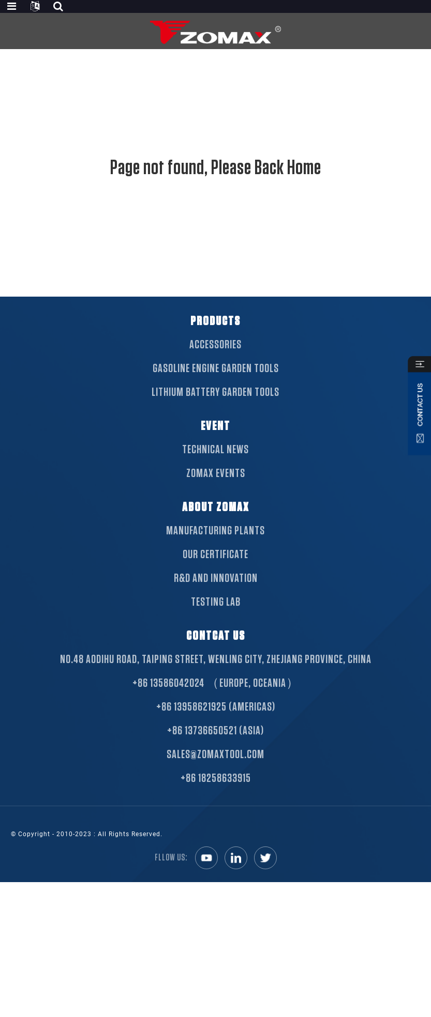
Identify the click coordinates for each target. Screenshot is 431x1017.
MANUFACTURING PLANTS (215, 543)
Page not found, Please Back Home (215, 168)
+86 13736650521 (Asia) (215, 743)
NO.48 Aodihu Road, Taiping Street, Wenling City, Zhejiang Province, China (215, 672)
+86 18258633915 (216, 790)
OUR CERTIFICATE (215, 567)
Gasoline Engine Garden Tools (216, 381)
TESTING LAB (216, 614)
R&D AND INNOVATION (216, 590)
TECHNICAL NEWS (215, 462)
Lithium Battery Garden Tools (215, 404)
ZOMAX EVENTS (215, 486)
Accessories (215, 357)
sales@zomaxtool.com (215, 767)
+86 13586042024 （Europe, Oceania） (215, 695)
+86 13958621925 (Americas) (215, 719)
